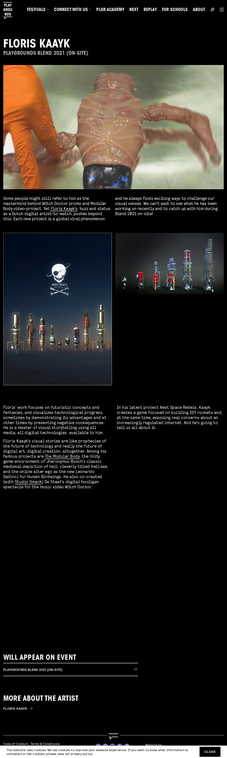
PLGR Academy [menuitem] (110, 10)
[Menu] (220, 9)
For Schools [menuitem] (175, 10)
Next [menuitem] (134, 10)
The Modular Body (62, 455)
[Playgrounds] (9, 10)
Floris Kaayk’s (64, 208)
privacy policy (81, 754)
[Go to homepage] (113, 736)
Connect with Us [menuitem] (71, 10)
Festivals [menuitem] (36, 10)
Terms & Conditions (45, 744)
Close (210, 752)
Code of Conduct (15, 744)
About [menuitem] (199, 10)
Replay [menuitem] (150, 10)
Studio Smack (28, 480)
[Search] (212, 10)
